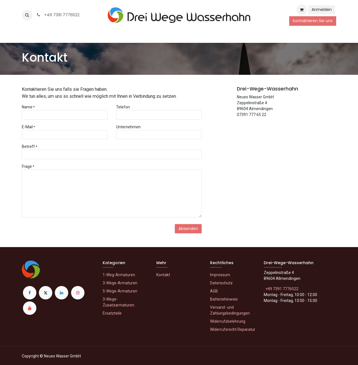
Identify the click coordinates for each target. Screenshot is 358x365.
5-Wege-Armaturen (120, 291)
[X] (45, 292)
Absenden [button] (188, 228)
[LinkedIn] (61, 292)
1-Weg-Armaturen (119, 275)
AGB (214, 291)
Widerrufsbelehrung (227, 321)
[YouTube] (29, 308)
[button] (27, 15)
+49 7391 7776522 (57, 15)
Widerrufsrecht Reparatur (232, 329)
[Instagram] (77, 292)
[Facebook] (29, 292)
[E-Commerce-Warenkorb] (301, 9)
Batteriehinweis (224, 299)
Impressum (220, 275)
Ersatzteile (112, 313)
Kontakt (163, 275)
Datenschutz (221, 283)
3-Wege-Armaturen (120, 283)
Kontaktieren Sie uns (313, 21)
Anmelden (322, 9)
